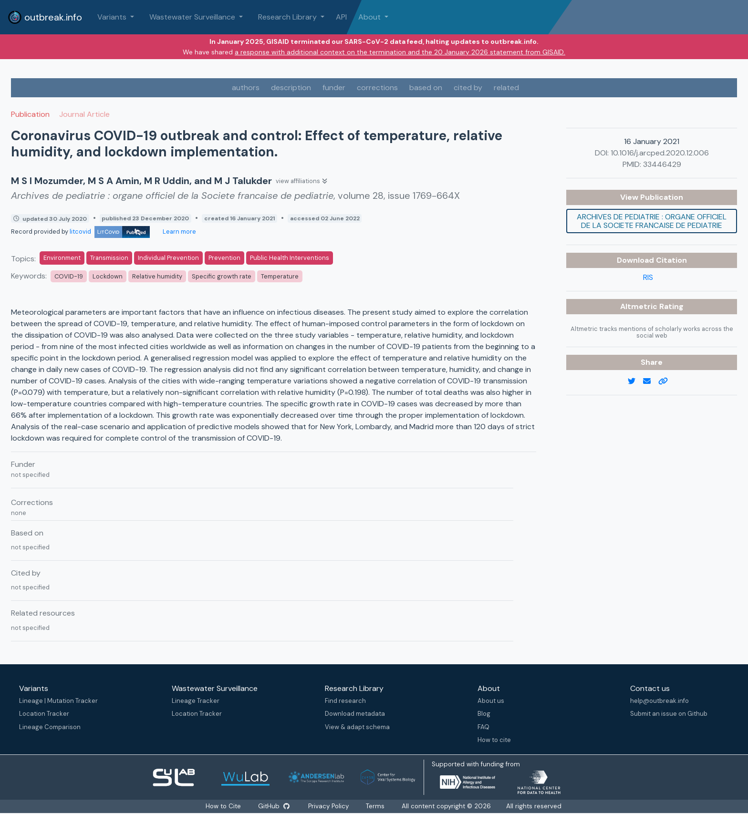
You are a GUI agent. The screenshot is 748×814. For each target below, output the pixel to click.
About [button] (370, 17)
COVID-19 (68, 276)
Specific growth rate (221, 276)
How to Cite (224, 806)
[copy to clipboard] (666, 381)
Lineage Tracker (195, 701)
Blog (484, 714)
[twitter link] (635, 381)
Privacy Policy (328, 806)
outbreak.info (45, 17)
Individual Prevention (168, 258)
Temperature (280, 276)
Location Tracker (44, 714)
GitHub (274, 806)
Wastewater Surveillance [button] (193, 17)
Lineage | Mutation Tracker (58, 701)
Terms (375, 806)
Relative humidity (157, 276)
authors (246, 87)
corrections (377, 87)
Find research (345, 701)
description (291, 87)
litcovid (110, 231)
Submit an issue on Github (668, 714)
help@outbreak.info (659, 701)
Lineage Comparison (50, 727)
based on (425, 87)
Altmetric (639, 306)
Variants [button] (112, 17)
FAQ (483, 727)
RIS (648, 277)
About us (491, 701)
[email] (650, 381)
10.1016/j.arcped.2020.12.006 (660, 153)
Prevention (224, 258)
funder (333, 87)
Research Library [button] (288, 17)
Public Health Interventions (289, 258)
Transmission (109, 258)
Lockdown (108, 276)
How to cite (494, 740)
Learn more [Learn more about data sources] (178, 231)
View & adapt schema (357, 727)
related (506, 87)
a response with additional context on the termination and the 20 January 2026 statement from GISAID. (400, 52)
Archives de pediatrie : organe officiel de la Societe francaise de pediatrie (652, 221)
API (341, 17)
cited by (468, 87)
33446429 (662, 164)
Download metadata (355, 714)
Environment (62, 258)
